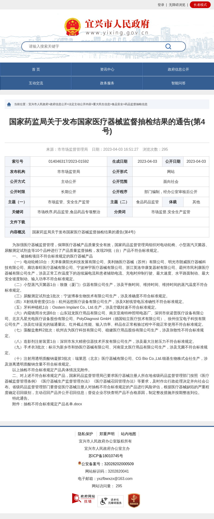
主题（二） (119, 202)
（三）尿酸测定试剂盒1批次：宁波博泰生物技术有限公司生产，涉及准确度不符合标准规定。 (87, 296)
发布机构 (17, 172)
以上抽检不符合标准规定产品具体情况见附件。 (48, 370)
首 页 (36, 69)
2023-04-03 (147, 161)
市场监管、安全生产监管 (68, 202)
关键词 (17, 212)
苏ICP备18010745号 (106, 456)
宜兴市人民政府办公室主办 (107, 449)
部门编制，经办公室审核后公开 (170, 192)
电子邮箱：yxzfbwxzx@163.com (105, 479)
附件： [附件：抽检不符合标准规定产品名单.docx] (43, 404)
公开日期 (172, 161)
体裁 (173, 202)
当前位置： (21, 104)
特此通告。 (18, 398)
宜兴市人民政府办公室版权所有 (105, 441)
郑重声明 (107, 434)
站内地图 (128, 434)
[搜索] (169, 46)
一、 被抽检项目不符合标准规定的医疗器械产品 (49, 256)
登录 (161, 5)
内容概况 (17, 232)
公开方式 (17, 182)
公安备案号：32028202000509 (106, 463)
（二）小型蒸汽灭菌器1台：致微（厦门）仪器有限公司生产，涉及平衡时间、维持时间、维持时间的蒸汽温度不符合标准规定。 (106, 287)
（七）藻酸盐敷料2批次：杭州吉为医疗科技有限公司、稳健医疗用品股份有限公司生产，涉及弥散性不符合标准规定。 (104, 333)
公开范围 (119, 182)
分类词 (119, 212)
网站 (171, 172)
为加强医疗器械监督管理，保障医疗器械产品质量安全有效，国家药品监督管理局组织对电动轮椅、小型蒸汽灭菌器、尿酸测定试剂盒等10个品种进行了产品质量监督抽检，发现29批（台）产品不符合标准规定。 (107, 248)
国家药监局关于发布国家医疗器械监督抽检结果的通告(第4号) (107, 126)
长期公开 (68, 192)
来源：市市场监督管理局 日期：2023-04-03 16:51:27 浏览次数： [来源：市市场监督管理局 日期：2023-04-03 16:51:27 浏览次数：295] (107, 149)
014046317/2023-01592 (69, 161)
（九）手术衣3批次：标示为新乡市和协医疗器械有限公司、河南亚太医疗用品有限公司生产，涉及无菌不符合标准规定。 (106, 350)
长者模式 (200, 5)
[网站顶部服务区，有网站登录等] (107, 4)
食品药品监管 (147, 202)
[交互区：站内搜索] (106, 52)
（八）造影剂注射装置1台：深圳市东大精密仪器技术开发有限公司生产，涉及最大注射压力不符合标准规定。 (100, 341)
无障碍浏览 (177, 5)
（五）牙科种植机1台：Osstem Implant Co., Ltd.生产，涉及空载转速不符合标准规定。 (82, 307)
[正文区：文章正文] (107, 265)
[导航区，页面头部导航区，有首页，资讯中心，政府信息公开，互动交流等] (107, 76)
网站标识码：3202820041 (107, 471)
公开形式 (119, 172)
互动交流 (36, 83)
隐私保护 (85, 434)
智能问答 (178, 83)
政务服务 (107, 83)
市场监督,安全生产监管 (170, 212)
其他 (196, 202)
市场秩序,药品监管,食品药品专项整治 (68, 212)
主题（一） (17, 202)
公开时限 (17, 192)
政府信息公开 (178, 69)
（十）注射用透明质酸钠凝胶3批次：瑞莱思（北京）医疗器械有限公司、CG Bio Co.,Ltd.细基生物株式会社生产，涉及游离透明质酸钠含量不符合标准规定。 (106, 361)
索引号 (17, 161)
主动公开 (68, 182)
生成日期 (119, 161)
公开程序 (119, 192)
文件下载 (17, 222)
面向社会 (170, 182)
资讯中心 (107, 69)
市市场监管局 (68, 172)
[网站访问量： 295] (107, 486)
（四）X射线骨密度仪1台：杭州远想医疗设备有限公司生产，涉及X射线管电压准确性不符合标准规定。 (95, 302)
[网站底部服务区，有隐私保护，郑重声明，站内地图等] (107, 469)
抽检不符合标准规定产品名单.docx (53, 404)
